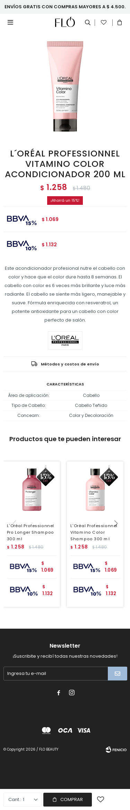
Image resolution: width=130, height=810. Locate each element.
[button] (118, 537)
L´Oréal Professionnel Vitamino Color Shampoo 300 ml (93, 532)
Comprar (71, 799)
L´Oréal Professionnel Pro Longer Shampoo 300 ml (30, 532)
